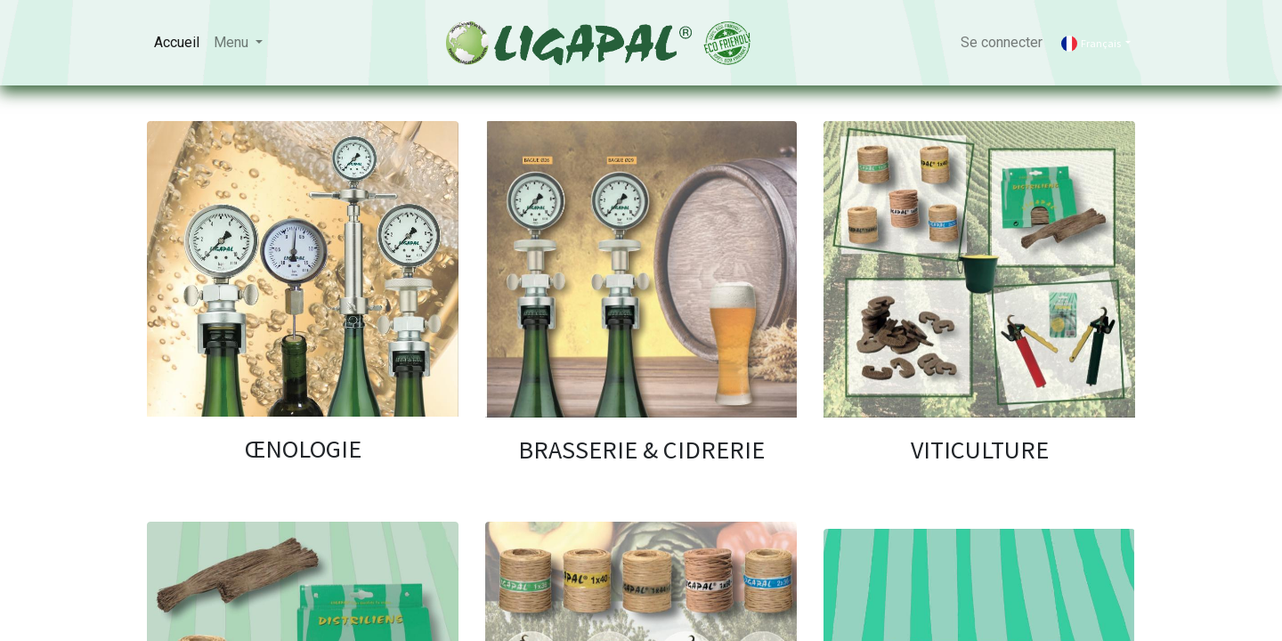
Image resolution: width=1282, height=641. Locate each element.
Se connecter (1002, 42)
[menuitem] (177, 43)
